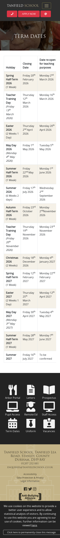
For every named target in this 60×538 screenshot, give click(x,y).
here (34, 525)
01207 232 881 (30, 463)
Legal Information (30, 480)
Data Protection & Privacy (30, 477)
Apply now (29, 13)
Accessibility (30, 474)
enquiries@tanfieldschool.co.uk (30, 467)
